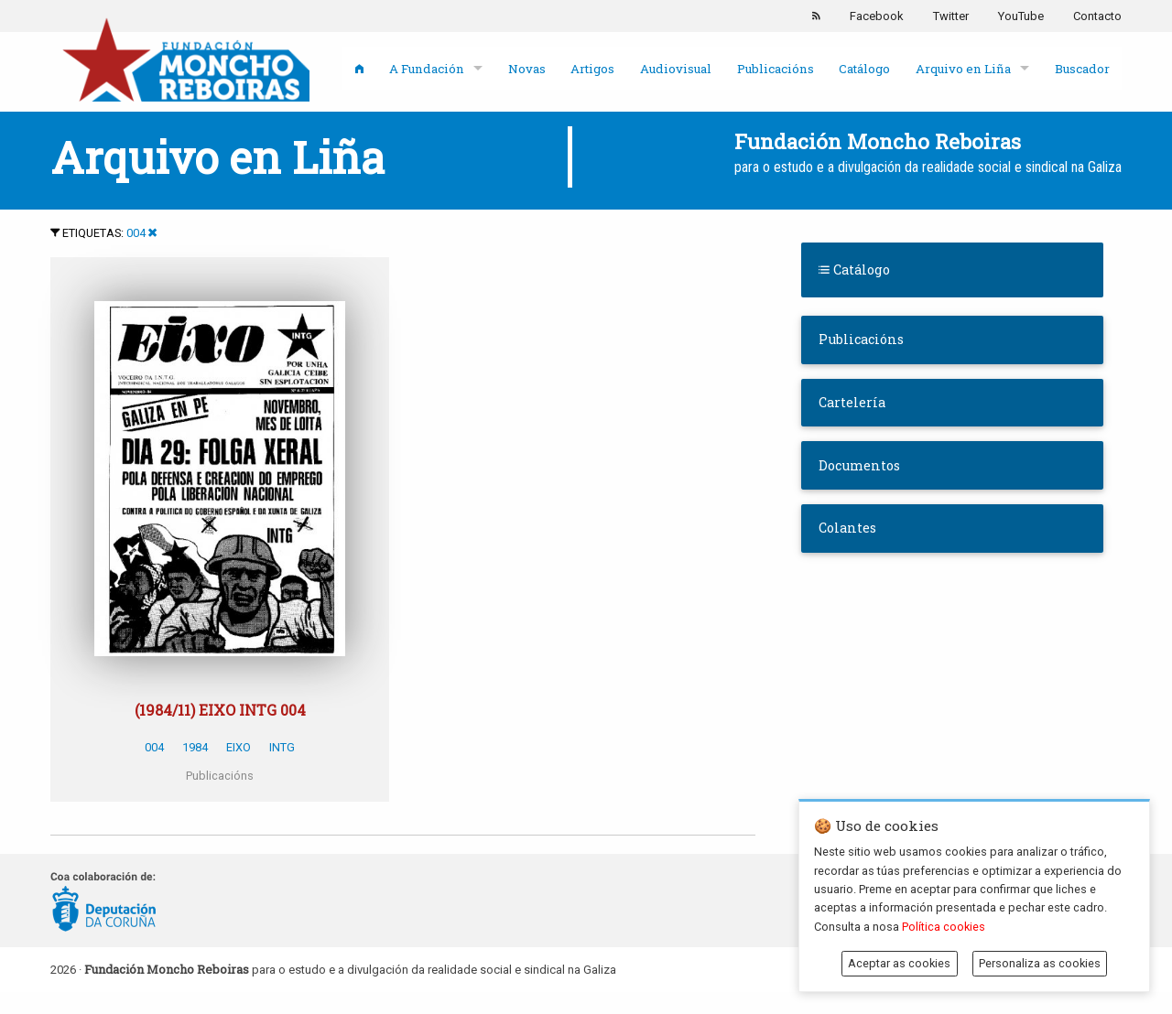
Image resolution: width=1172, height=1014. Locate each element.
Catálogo (864, 68)
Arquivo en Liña (963, 68)
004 (136, 233)
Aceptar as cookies (899, 963)
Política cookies (943, 926)
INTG (282, 747)
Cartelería (852, 402)
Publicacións (775, 68)
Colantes (847, 527)
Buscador (1082, 68)
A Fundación (426, 68)
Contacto (1097, 16)
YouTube (1021, 16)
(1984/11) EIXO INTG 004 (220, 709)
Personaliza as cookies (1040, 963)
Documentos (859, 465)
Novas (527, 68)
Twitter (951, 16)
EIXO (238, 747)
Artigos (592, 68)
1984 (195, 747)
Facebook (877, 16)
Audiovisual (675, 68)
